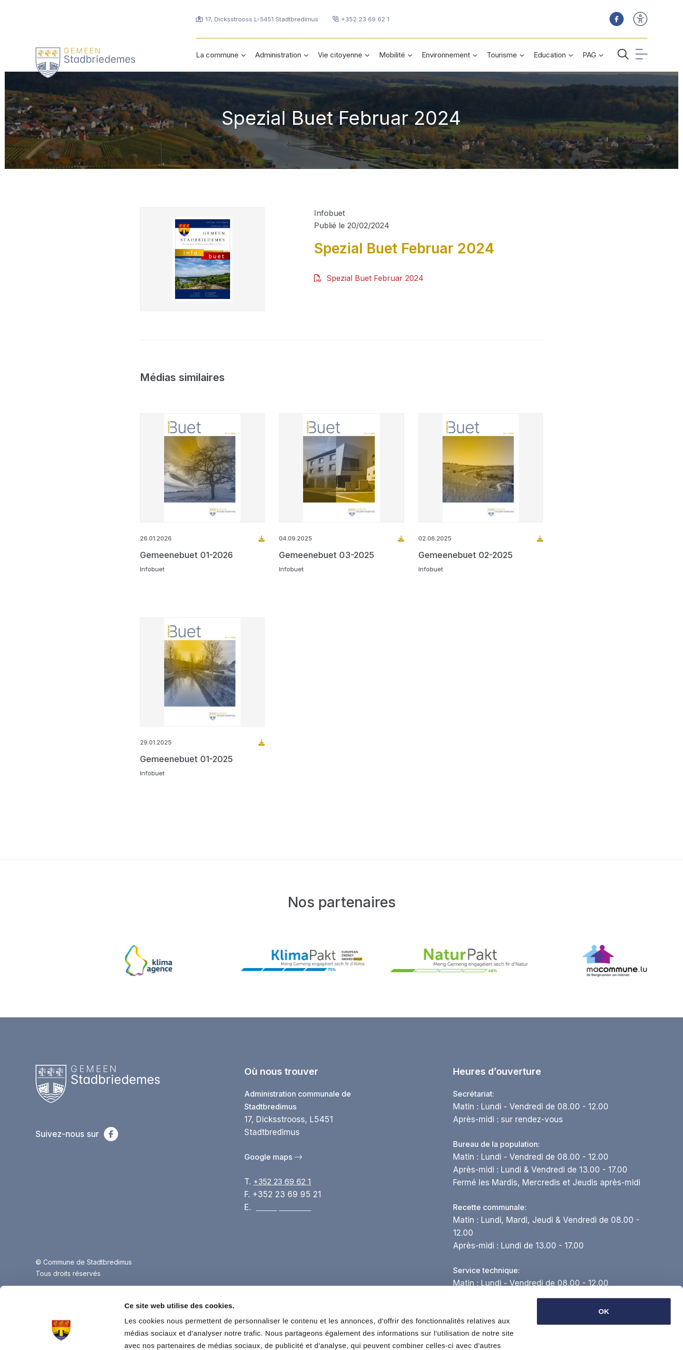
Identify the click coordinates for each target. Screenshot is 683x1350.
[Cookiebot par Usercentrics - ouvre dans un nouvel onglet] (61, 1331)
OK (604, 1258)
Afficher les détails (156, 1331)
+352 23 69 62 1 (282, 1181)
